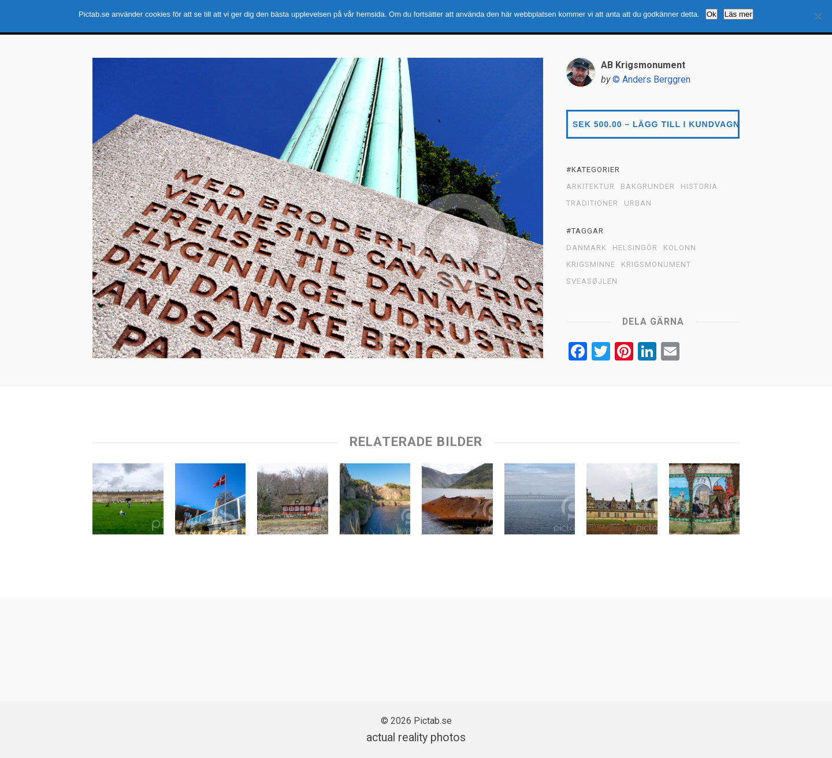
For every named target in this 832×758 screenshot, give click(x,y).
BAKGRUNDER (648, 187)
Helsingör (635, 248)
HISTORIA (699, 187)
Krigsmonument (656, 265)
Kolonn (679, 248)
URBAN (638, 203)
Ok (711, 14)
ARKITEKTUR (590, 187)
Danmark (586, 248)
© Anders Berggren (651, 79)
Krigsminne (590, 265)
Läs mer (738, 14)
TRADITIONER (592, 203)
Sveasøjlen (592, 281)
